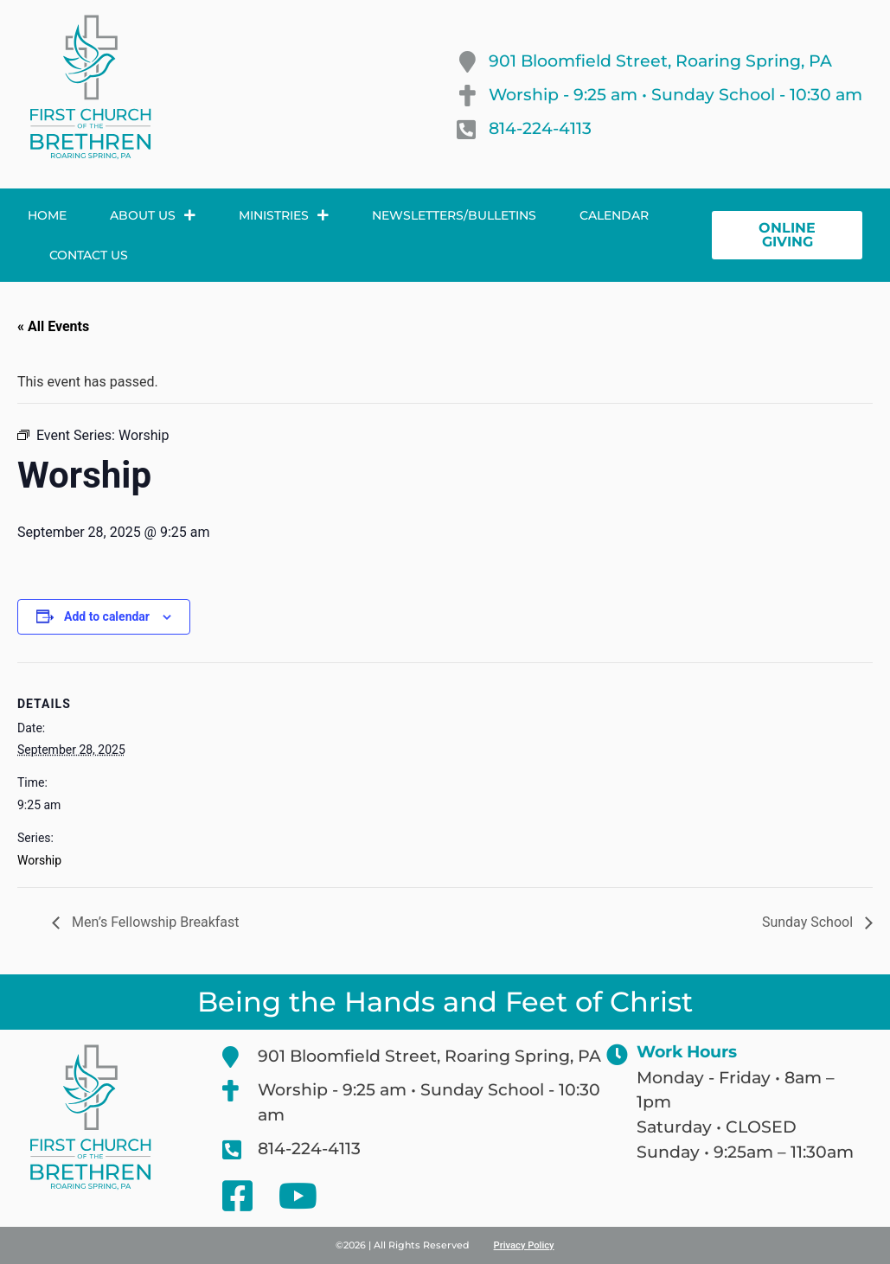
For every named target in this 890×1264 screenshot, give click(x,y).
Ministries (284, 215)
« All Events (53, 326)
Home (47, 215)
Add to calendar (107, 616)
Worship (39, 860)
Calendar (614, 215)
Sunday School (809, 922)
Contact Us (88, 255)
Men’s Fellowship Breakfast (154, 922)
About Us (152, 215)
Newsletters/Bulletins (454, 215)
